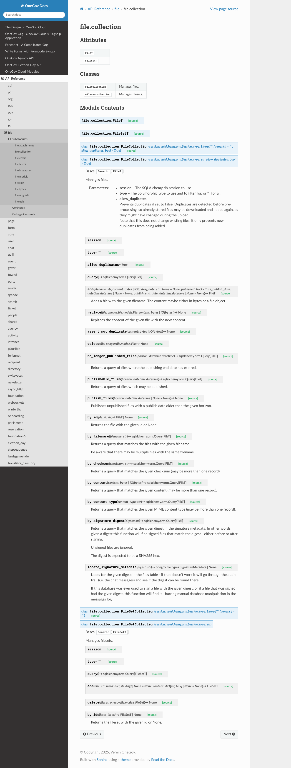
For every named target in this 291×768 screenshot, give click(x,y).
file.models (21, 176)
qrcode (13, 295)
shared (12, 321)
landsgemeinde (18, 456)
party (11, 281)
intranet (13, 342)
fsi (9, 126)
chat (11, 248)
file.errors (20, 158)
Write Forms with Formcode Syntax (30, 51)
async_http (15, 389)
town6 (12, 275)
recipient (14, 362)
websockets (16, 402)
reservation (16, 429)
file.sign (19, 183)
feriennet (14, 355)
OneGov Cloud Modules (22, 71)
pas (10, 105)
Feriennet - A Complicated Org (26, 45)
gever (11, 268)
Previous (92, 734)
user (11, 241)
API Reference (13, 79)
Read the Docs (162, 760)
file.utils (19, 201)
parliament (15, 423)
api (10, 85)
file (8, 133)
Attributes (18, 208)
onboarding (16, 416)
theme (125, 760)
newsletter (15, 382)
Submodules (18, 139)
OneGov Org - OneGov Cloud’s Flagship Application (33, 36)
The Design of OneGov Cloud (25, 27)
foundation (16, 396)
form (11, 228)
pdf (10, 92)
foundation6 (16, 436)
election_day (16, 443)
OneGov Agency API (19, 58)
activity (13, 335)
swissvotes (15, 375)
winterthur (15, 409)
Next (229, 734)
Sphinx (102, 760)
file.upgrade (22, 195)
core (11, 234)
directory (14, 369)
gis (10, 119)
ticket (12, 308)
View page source (224, 9)
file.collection (23, 152)
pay (10, 112)
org (10, 99)
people (12, 315)
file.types (20, 189)
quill (11, 254)
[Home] (81, 9)
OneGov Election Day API (23, 65)
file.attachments (24, 145)
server (12, 288)
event (12, 261)
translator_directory (21, 463)
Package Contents (23, 214)
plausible (14, 349)
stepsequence (17, 449)
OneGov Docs (36, 6)
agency (13, 328)
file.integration (23, 170)
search (12, 302)
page (11, 221)
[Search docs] (34, 15)
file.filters (20, 164)
